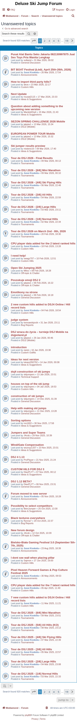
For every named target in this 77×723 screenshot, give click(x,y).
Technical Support (30, 377)
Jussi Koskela (31, 72)
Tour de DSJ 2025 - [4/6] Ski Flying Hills (36, 637)
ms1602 (28, 423)
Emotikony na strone (24, 292)
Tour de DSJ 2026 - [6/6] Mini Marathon (36, 170)
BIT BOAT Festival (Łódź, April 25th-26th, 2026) (41, 69)
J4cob (27, 435)
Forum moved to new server (29, 493)
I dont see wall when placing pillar (33, 557)
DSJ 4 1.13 (17, 457)
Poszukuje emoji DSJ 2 (25, 280)
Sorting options (21, 420)
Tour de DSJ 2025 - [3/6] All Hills (31, 649)
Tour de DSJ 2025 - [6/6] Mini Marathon (36, 612)
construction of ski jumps (27, 396)
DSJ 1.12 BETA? (21, 481)
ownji (26, 350)
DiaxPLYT (29, 472)
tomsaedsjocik (31, 322)
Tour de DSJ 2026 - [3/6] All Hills (31, 194)
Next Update (19, 94)
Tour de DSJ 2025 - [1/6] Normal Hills (34, 673)
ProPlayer (28, 460)
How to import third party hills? (31, 81)
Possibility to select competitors (31, 505)
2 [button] (44, 41)
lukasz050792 (31, 362)
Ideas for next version (25, 359)
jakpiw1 (27, 124)
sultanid (27, 60)
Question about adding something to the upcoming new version (37, 108)
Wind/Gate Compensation (27, 444)
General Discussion (30, 62)
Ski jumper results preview (28, 145)
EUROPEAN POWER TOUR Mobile (33, 133)
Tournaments (27, 163)
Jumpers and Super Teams (28, 432)
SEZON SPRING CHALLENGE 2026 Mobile (38, 121)
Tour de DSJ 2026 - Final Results (32, 158)
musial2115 (29, 97)
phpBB (28, 715)
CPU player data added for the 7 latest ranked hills (43, 585)
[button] (34, 40)
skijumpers (29, 374)
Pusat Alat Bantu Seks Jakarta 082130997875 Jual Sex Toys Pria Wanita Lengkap (43, 56)
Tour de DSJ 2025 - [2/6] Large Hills (33, 661)
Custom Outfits (28, 352)
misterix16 (29, 148)
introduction (19, 347)
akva (26, 84)
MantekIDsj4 (30, 112)
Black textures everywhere (28, 518)
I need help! (18, 255)
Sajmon (27, 560)
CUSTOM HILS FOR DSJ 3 (27, 469)
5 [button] (58, 41)
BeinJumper (30, 508)
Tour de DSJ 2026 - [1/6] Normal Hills (34, 219)
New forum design (22, 530)
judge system (19, 319)
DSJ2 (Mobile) (28, 126)
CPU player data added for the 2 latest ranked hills (43, 243)
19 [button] (66, 41)
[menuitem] (11, 9)
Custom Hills (27, 87)
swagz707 (29, 258)
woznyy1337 (30, 447)
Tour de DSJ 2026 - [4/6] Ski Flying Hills (36, 182)
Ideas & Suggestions (31, 99)
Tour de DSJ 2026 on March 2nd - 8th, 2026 (38, 231)
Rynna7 (27, 521)
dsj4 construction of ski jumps (30, 371)
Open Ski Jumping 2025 (26, 267)
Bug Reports (27, 325)
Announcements (29, 75)
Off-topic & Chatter (30, 273)
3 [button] (49, 41)
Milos (26, 270)
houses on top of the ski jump (30, 383)
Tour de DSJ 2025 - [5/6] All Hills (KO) (35, 624)
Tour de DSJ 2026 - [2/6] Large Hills (33, 206)
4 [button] (54, 41)
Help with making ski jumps (28, 408)
